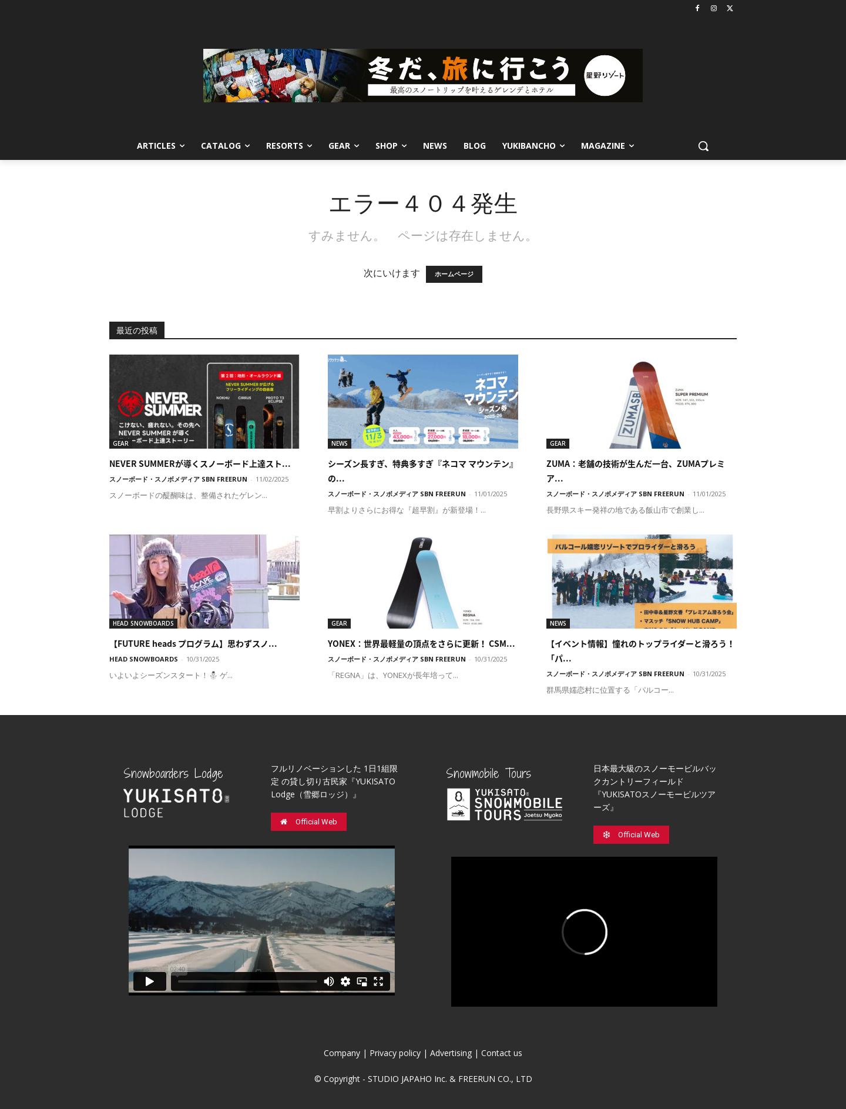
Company (342, 1052)
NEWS (339, 443)
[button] (703, 146)
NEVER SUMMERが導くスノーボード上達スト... (200, 463)
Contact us (501, 1052)
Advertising (451, 1052)
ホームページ (454, 274)
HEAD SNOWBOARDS (143, 623)
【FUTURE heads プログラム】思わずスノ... (193, 643)
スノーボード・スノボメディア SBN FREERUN (178, 479)
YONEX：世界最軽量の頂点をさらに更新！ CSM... (421, 643)
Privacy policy (395, 1052)
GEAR (121, 443)
